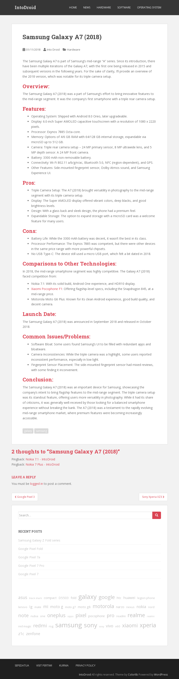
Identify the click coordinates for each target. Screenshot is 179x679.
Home (73, 7)
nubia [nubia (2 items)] (34, 616)
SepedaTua (22, 665)
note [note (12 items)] (23, 615)
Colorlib (133, 674)
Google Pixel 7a (29, 557)
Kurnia (64, 665)
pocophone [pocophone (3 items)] (96, 616)
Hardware (104, 7)
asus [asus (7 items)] (22, 597)
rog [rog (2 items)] (51, 626)
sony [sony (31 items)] (90, 625)
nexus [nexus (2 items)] (130, 607)
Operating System (149, 7)
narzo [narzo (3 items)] (120, 607)
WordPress (161, 674)
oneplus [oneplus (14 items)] (56, 615)
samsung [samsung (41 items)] (68, 625)
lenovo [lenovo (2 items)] (22, 607)
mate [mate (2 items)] (37, 607)
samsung (41, 431)
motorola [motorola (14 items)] (103, 606)
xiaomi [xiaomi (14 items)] (130, 625)
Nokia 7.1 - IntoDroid (40, 459)
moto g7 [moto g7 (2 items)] (70, 607)
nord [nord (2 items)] (151, 607)
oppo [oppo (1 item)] (70, 616)
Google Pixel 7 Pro (31, 566)
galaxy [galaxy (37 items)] (87, 596)
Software (124, 7)
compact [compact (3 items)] (50, 598)
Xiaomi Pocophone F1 (46, 289)
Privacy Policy (85, 665)
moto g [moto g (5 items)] (56, 606)
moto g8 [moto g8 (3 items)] (84, 607)
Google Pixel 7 (28, 574)
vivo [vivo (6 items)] (109, 625)
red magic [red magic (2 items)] (24, 626)
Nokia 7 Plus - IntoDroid (42, 464)
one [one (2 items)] (42, 616)
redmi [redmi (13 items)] (40, 625)
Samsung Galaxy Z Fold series (39, 540)
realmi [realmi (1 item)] (150, 616)
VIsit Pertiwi (44, 665)
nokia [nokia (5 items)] (141, 606)
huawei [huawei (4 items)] (129, 597)
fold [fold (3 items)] (73, 598)
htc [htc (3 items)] (119, 598)
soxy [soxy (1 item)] (101, 626)
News (86, 7)
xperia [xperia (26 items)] (148, 625)
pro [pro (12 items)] (110, 615)
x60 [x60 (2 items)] (117, 626)
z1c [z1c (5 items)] (21, 633)
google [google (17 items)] (107, 597)
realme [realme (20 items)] (136, 615)
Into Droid (53, 49)
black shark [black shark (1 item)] (35, 598)
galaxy (28, 431)
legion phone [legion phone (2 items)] (146, 598)
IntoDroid (25, 7)
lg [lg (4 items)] (31, 606)
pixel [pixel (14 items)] (81, 615)
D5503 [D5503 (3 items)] (64, 598)
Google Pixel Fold (30, 549)
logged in (36, 484)
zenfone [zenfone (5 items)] (33, 633)
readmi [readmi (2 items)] (121, 616)
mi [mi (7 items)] (45, 606)
